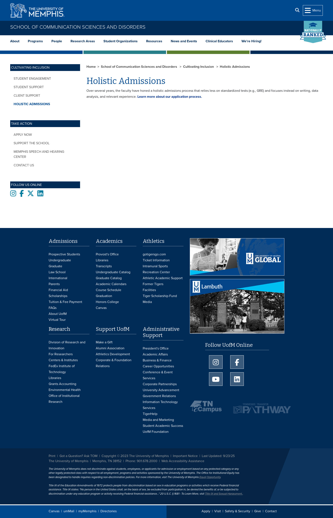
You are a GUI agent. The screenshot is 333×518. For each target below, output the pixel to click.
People (56, 41)
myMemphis (87, 511)
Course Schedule (108, 290)
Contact (271, 511)
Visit (217, 511)
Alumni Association (110, 348)
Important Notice (185, 456)
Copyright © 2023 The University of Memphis (135, 456)
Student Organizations (120, 41)
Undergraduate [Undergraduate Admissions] (60, 260)
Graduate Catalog (109, 278)
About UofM (58, 314)
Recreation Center (156, 272)
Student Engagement (32, 78)
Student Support (29, 87)
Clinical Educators (219, 41)
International (58, 278)
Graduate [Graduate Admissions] (55, 266)
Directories (108, 511)
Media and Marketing (158, 420)
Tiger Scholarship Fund (160, 296)
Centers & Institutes (63, 360)
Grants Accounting (62, 384)
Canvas (54, 511)
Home (91, 67)
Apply (206, 511)
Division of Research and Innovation (67, 345)
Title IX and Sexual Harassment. (224, 493)
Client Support (27, 95)
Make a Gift (104, 342)
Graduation (104, 296)
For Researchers (61, 354)
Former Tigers (153, 284)
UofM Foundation (156, 432)
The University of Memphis (68, 461)
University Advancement (161, 390)
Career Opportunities (158, 366)
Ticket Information (156, 260)
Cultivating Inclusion (199, 67)
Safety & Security (237, 511)
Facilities (149, 290)
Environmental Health (65, 390)
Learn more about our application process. (169, 97)
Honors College (107, 302)
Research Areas (83, 41)
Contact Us (24, 165)
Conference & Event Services (158, 375)
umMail (68, 511)
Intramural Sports (155, 266)
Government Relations (159, 396)
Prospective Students (64, 254)
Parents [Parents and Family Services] (54, 284)
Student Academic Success (163, 426)
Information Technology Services (160, 405)
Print (52, 456)
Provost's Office (107, 254)
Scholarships (58, 296)
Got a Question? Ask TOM (78, 456)
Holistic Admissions (32, 104)
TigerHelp (150, 414)
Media (147, 302)
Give (257, 511)
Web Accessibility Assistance (182, 461)
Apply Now (23, 135)
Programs (35, 41)
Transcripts (104, 266)
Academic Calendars (111, 284)
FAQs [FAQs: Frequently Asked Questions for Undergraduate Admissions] (52, 308)
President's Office (156, 348)
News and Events (184, 41)
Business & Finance (157, 360)
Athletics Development (113, 354)
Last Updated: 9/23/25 (218, 456)
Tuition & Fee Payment (65, 302)
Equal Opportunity (209, 477)
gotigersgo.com (154, 254)
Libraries (102, 260)
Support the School (31, 143)
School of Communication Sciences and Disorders (77, 27)
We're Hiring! (251, 41)
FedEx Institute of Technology (62, 369)
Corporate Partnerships (160, 384)
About (14, 41)
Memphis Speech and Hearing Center (39, 154)
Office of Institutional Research (64, 399)
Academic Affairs (155, 354)
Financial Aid (58, 290)
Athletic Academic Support (163, 278)
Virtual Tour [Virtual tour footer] (57, 320)
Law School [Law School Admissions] (57, 272)
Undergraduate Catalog (113, 272)
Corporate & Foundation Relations (113, 363)
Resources (154, 41)
